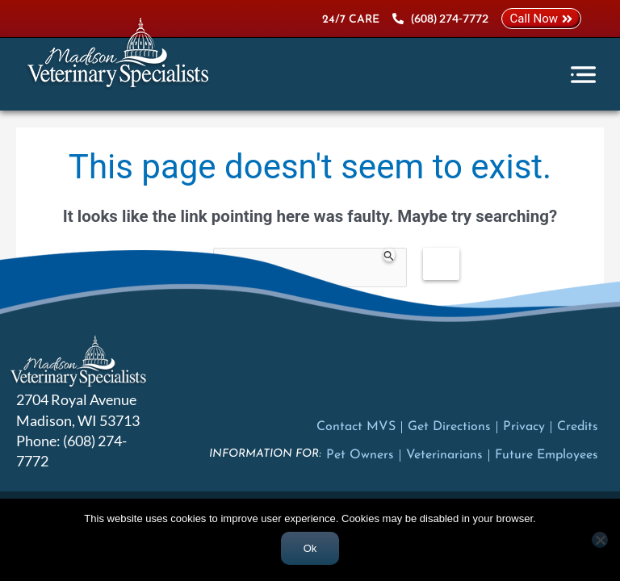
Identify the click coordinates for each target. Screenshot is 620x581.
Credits (577, 426)
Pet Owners (360, 455)
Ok (310, 548)
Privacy (524, 426)
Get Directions (449, 426)
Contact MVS (356, 426)
